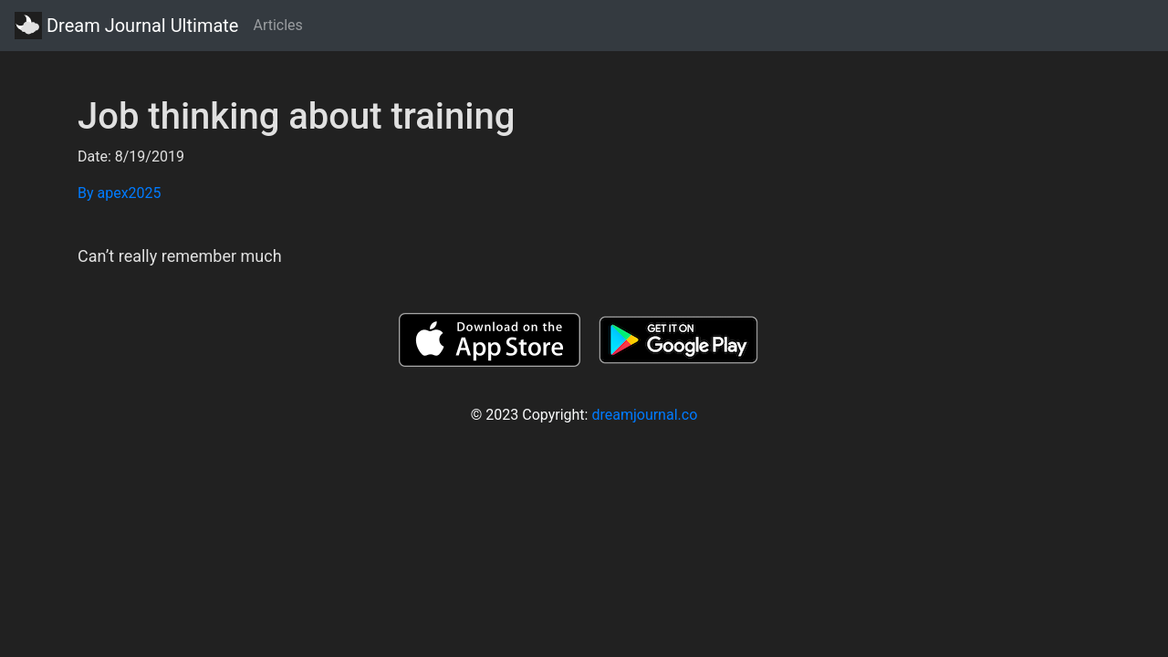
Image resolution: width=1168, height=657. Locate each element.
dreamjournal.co (644, 414)
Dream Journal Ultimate (126, 25)
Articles (277, 25)
